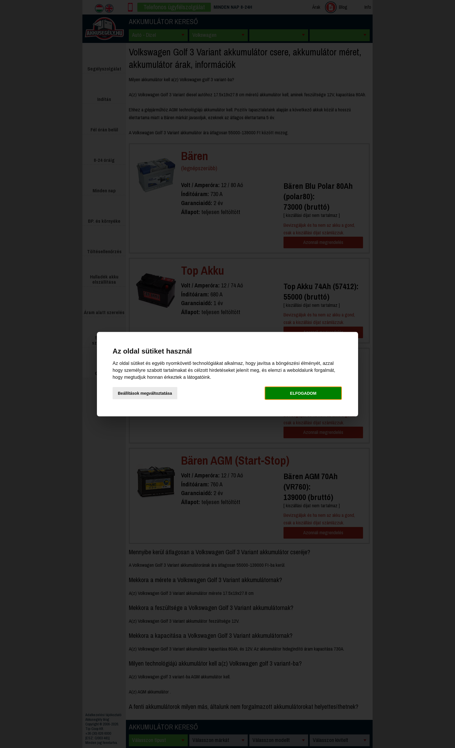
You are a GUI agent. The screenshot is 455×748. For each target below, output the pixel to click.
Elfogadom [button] (303, 393)
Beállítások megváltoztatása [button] (145, 393)
